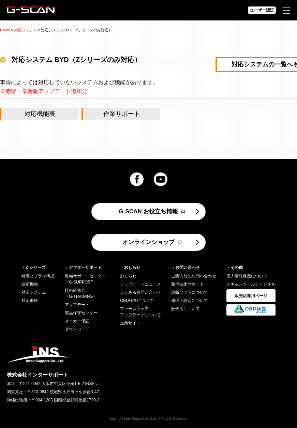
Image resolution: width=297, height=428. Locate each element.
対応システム (25, 30)
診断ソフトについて (189, 292)
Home (5, 30)
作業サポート (121, 113)
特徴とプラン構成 (37, 276)
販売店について (185, 308)
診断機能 (29, 284)
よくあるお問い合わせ (140, 292)
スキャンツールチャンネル (251, 284)
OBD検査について (136, 300)
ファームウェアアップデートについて (140, 311)
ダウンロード (77, 329)
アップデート (77, 304)
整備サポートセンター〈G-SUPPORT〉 (85, 279)
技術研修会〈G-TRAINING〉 (81, 293)
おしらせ (128, 276)
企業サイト (130, 323)
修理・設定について (189, 300)
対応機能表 (40, 113)
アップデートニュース (140, 284)
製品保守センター (81, 312)
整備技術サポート (187, 284)
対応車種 (29, 300)
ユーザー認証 (262, 10)
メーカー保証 (77, 321)
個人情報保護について (246, 276)
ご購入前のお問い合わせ (193, 276)
